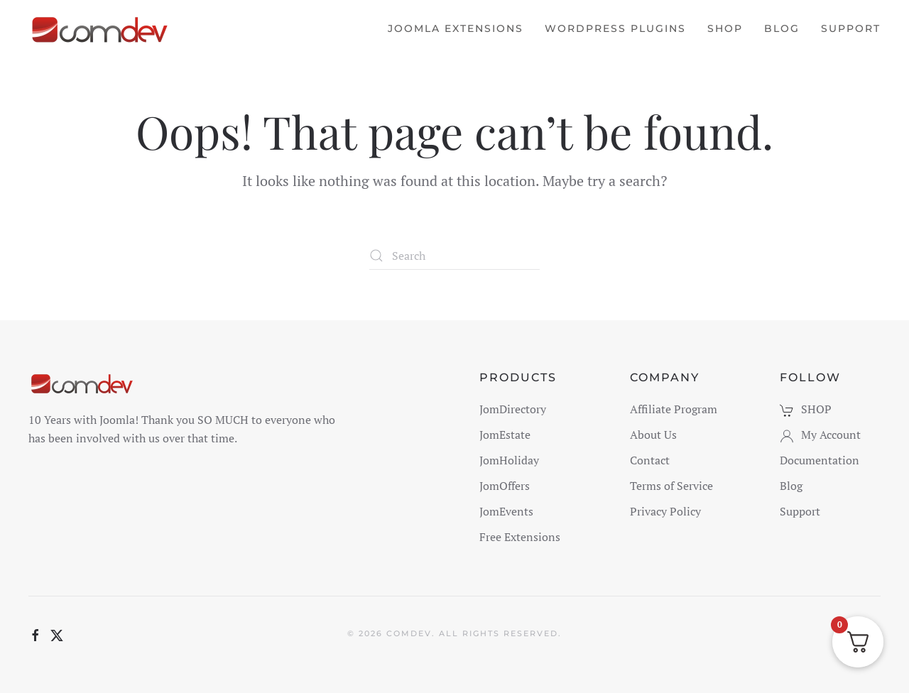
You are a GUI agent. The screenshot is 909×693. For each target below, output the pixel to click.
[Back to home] (101, 28)
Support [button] (851, 28)
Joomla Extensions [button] (455, 28)
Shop (725, 28)
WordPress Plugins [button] (615, 28)
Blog (782, 28)
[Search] (454, 255)
